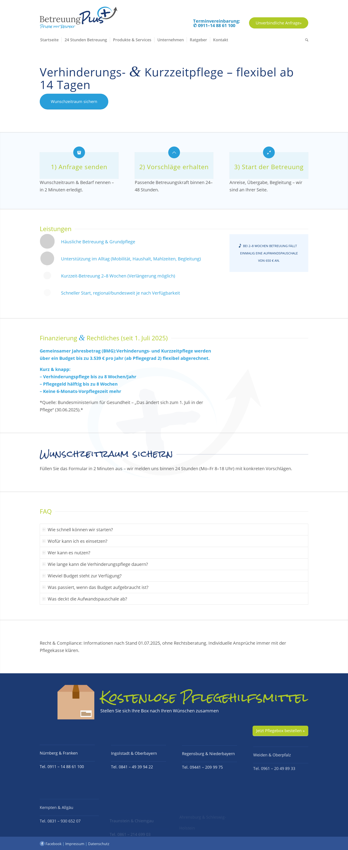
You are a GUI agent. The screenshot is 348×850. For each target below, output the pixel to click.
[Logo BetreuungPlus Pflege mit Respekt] (78, 20)
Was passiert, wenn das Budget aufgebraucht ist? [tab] (95, 587)
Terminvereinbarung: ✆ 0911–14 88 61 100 (216, 23)
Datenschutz (98, 843)
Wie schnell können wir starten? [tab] (77, 530)
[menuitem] (50, 39)
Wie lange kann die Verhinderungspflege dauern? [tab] (95, 564)
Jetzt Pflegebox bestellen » (280, 730)
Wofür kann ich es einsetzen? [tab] (74, 541)
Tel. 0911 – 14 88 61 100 (62, 776)
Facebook (50, 843)
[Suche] (305, 39)
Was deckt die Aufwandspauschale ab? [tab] (84, 599)
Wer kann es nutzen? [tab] (66, 553)
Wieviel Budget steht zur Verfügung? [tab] (82, 576)
